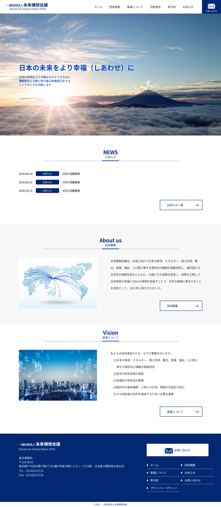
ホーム (98, 7)
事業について (135, 7)
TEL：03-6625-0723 (31, 471)
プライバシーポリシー (164, 488)
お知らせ (188, 7)
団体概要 (114, 7)
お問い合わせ (192, 480)
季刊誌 (172, 7)
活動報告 (155, 7)
